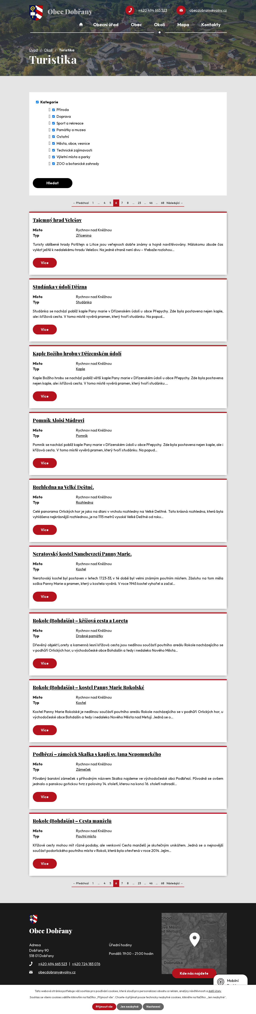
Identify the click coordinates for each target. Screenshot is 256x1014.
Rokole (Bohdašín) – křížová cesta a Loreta (80, 621)
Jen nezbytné (129, 1006)
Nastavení (154, 1006)
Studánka (84, 301)
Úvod (33, 49)
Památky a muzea (71, 129)
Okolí (48, 49)
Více (45, 262)
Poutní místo (86, 837)
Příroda (63, 109)
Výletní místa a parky (73, 156)
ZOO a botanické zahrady (78, 163)
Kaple (80, 368)
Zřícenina (83, 234)
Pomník (82, 435)
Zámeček (83, 770)
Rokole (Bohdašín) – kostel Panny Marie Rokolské (88, 688)
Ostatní (63, 136)
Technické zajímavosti (74, 149)
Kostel (81, 569)
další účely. (214, 991)
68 (162, 202)
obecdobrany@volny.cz (57, 973)
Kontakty (211, 24)
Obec (136, 24)
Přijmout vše (103, 1006)
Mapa (183, 24)
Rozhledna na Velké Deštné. (63, 487)
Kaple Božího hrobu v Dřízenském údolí (77, 353)
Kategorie (49, 101)
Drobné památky (89, 636)
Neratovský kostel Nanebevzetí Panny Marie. (82, 554)
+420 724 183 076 (86, 965)
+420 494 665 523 (52, 965)
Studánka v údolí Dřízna (60, 286)
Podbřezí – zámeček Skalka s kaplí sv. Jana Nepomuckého (97, 755)
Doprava (64, 115)
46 (151, 202)
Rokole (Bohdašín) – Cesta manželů (72, 822)
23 (139, 202)
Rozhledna (84, 502)
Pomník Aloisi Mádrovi (58, 420)
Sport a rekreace (70, 122)
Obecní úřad (105, 24)
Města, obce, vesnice (73, 142)
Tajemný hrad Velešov (57, 219)
